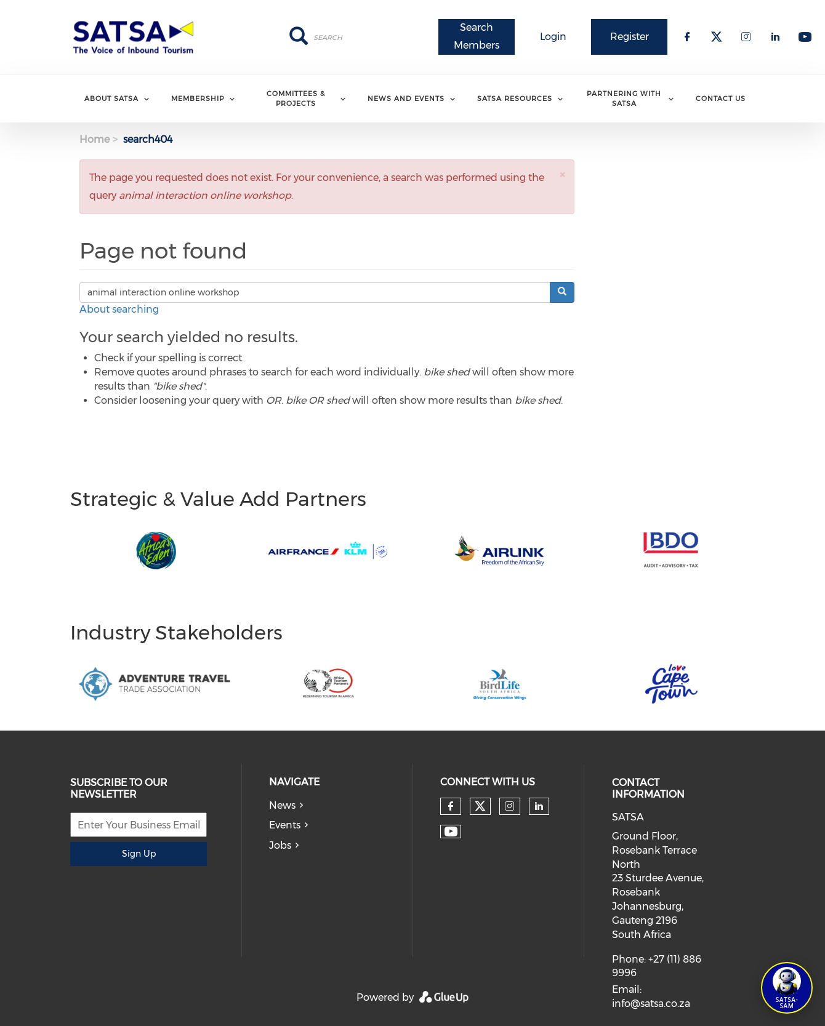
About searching (119, 309)
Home (94, 139)
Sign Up (139, 853)
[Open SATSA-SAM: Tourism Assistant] (787, 988)
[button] (562, 174)
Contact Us (721, 98)
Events (284, 825)
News (282, 805)
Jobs (280, 845)
